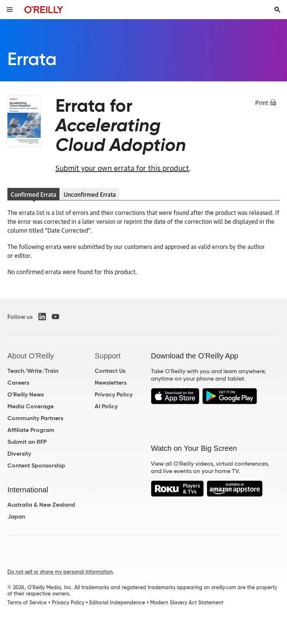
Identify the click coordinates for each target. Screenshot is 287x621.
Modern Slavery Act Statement (186, 602)
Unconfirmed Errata (90, 194)
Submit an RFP (27, 442)
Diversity (19, 454)
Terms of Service (27, 602)
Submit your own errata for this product (122, 167)
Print (265, 102)
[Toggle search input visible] (277, 9)
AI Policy (106, 406)
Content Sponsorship (36, 465)
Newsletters (110, 383)
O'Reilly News (25, 394)
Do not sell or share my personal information (60, 571)
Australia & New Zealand (41, 505)
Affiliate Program (30, 430)
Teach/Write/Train (32, 371)
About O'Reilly (30, 356)
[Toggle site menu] (9, 9)
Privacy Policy (113, 394)
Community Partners (35, 418)
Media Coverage (30, 406)
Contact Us (110, 371)
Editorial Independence (117, 602)
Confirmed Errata (33, 194)
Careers (18, 383)
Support (108, 356)
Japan (16, 516)
